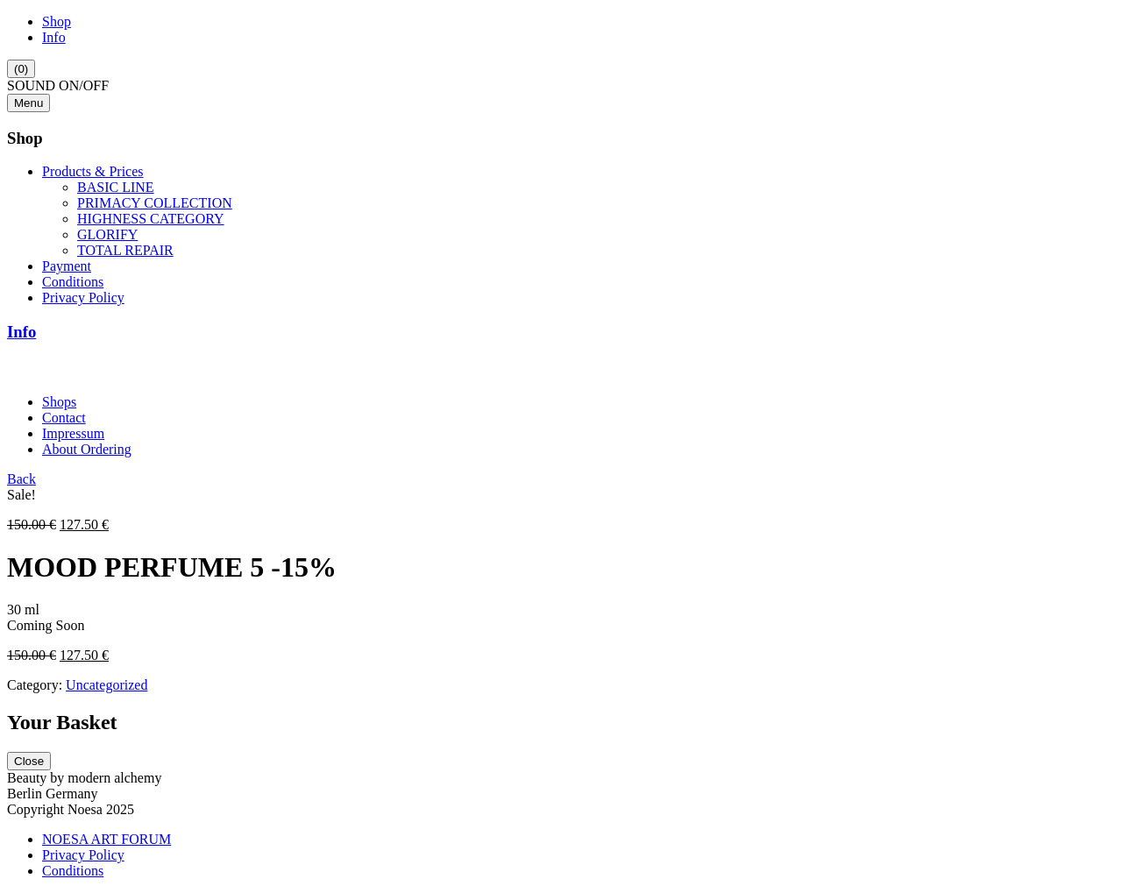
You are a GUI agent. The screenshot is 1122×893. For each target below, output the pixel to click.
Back (21, 478)
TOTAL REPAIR (125, 250)
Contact (64, 417)
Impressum (73, 433)
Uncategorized (106, 684)
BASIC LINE (115, 187)
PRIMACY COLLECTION (154, 202)
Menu (28, 103)
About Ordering (86, 449)
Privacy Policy (83, 297)
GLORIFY (107, 234)
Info (54, 37)
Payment (66, 266)
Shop (56, 21)
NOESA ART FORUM (106, 839)
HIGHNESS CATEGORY (150, 218)
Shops (59, 401)
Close (29, 761)
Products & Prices (93, 171)
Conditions (72, 281)
